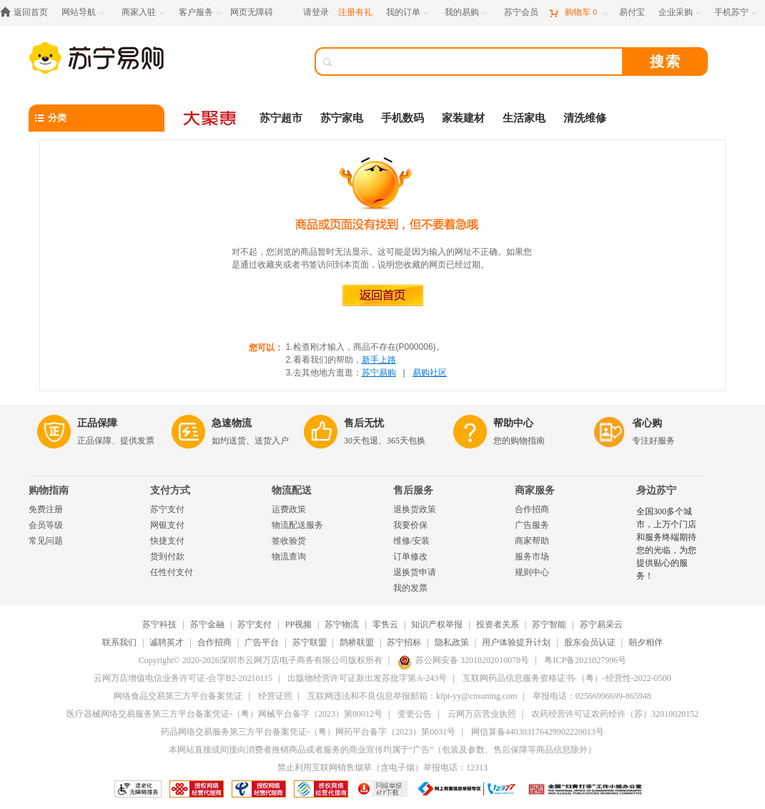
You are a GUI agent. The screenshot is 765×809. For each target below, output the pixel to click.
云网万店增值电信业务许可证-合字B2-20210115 (183, 678)
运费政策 (289, 509)
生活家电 (524, 118)
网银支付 (167, 525)
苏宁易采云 (601, 624)
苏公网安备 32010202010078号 (463, 660)
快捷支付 (167, 541)
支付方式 (170, 490)
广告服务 (532, 525)
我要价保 (410, 525)
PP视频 (298, 624)
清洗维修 (584, 118)
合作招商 (532, 509)
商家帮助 (532, 541)
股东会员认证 (590, 642)
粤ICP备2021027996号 (585, 660)
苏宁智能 (549, 624)
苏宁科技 (159, 624)
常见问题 (46, 541)
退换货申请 (414, 572)
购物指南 (49, 490)
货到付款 (167, 556)
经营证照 (275, 696)
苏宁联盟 (309, 642)
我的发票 (410, 588)
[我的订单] (408, 12)
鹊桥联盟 (357, 642)
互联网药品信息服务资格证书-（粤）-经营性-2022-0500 (567, 678)
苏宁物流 (342, 624)
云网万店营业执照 (482, 714)
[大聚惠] (211, 118)
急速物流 (232, 423)
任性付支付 (171, 572)
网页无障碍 (251, 12)
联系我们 (119, 642)
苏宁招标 (404, 642)
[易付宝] (632, 12)
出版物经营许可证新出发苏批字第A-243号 (367, 678)
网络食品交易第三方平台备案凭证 (178, 696)
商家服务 (535, 490)
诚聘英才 (166, 642)
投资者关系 (497, 624)
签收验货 (289, 541)
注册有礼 (355, 12)
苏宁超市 (281, 118)
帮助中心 (513, 423)
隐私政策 (452, 642)
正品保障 (97, 423)
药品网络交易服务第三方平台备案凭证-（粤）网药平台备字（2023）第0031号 (308, 732)
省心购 (647, 423)
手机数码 (402, 118)
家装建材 (463, 118)
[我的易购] (467, 12)
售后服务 (413, 490)
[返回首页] (27, 12)
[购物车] (578, 12)
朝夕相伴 (645, 642)
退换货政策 (414, 509)
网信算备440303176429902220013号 (537, 732)
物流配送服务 (297, 525)
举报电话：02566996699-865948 (592, 696)
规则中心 (532, 572)
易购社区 (430, 373)
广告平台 (262, 642)
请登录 (316, 12)
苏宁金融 (207, 624)
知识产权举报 (437, 624)
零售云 (385, 624)
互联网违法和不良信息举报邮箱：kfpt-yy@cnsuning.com (412, 696)
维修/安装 (411, 541)
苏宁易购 (379, 373)
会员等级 (46, 525)
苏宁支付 (167, 509)
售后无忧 (364, 423)
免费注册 (46, 509)
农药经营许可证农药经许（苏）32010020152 (615, 714)
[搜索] (479, 61)
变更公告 (415, 714)
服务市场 (532, 556)
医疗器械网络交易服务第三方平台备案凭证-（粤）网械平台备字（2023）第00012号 (224, 714)
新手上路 (379, 360)
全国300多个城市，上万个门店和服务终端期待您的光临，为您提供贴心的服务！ (666, 543)
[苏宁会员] (521, 12)
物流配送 (292, 490)
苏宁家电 (341, 118)
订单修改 (410, 556)
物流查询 (289, 556)
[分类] (96, 118)
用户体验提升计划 (516, 642)
